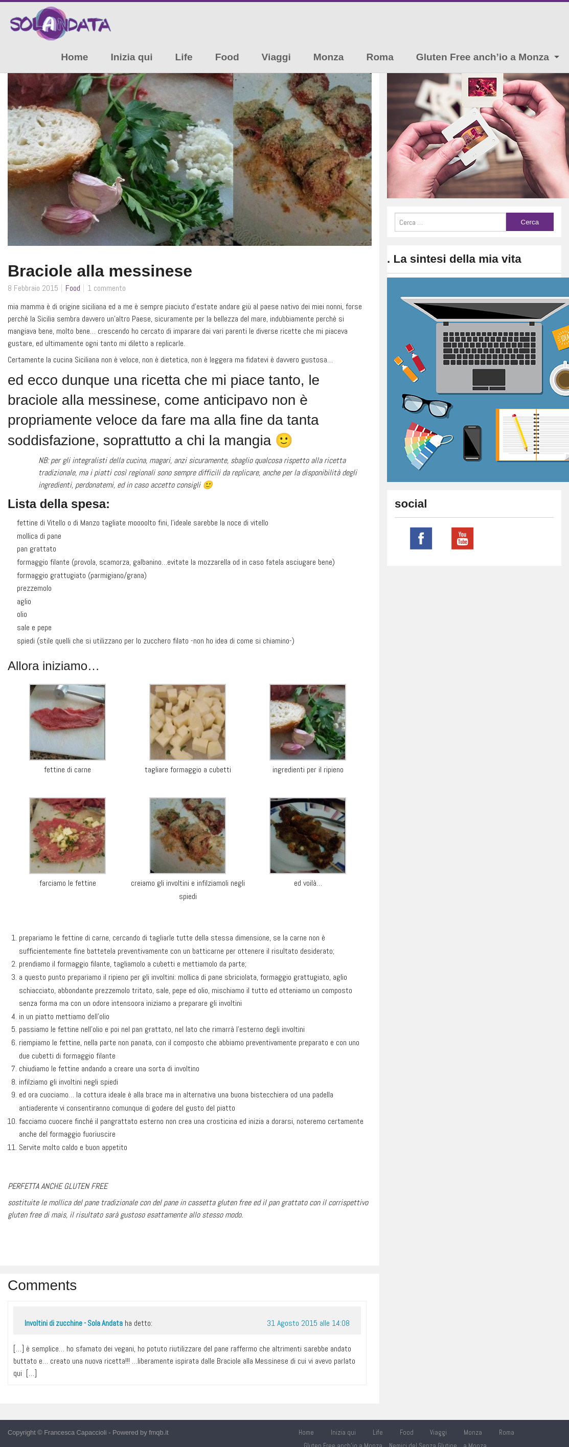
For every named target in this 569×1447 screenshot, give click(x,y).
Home (74, 57)
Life (184, 57)
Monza (328, 57)
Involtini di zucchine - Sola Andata (74, 1323)
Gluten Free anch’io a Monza (482, 57)
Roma (380, 57)
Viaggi (276, 57)
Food (227, 57)
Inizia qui (132, 57)
